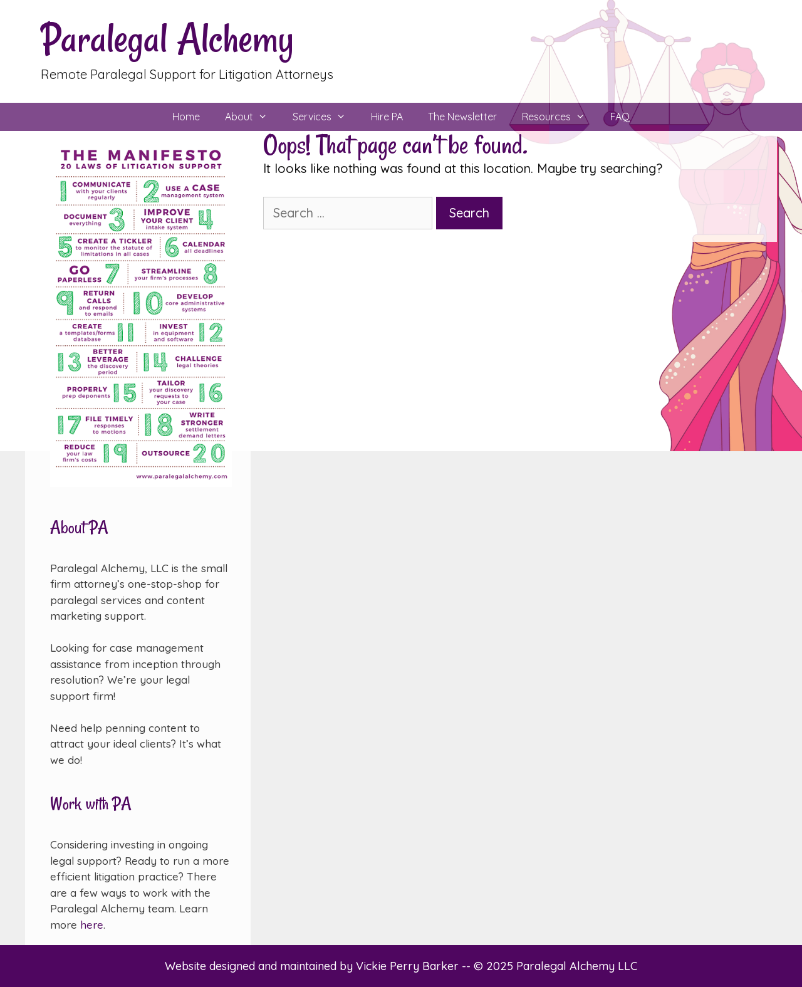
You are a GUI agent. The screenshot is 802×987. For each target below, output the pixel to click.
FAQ (620, 116)
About (252, 117)
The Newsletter (462, 116)
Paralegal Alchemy (167, 38)
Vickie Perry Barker (409, 966)
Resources (560, 117)
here (91, 924)
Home (186, 116)
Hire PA (387, 116)
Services (325, 117)
